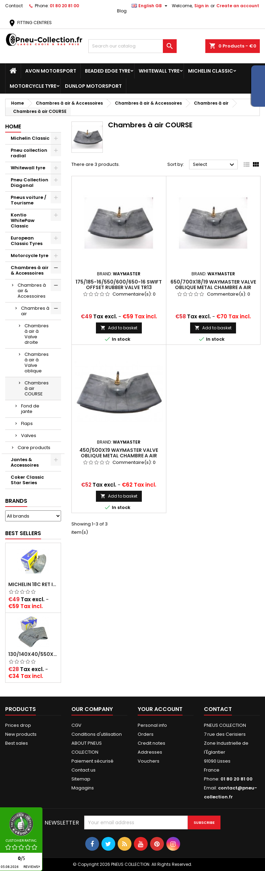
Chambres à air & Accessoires (30, 270)
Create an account (237, 6)
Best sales (16, 743)
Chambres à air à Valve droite (36, 334)
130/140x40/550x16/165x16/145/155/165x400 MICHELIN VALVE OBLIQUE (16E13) (33, 654)
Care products (34, 447)
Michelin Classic (210, 70)
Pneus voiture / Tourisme (28, 200)
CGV (76, 725)
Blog (122, 11)
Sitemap (80, 779)
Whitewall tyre (159, 70)
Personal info (152, 725)
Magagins (82, 788)
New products (21, 734)
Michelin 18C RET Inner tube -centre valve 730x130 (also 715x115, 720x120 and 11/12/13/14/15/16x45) (33, 584)
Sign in (201, 6)
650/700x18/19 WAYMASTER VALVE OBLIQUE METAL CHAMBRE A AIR (213, 284)
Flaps (27, 423)
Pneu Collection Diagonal (29, 183)
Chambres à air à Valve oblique (36, 362)
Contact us (83, 770)
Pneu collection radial (29, 153)
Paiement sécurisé (92, 761)
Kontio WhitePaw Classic (23, 220)
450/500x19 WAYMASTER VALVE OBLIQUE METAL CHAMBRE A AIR (118, 453)
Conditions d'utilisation (96, 734)
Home (13, 126)
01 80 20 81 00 (64, 6)
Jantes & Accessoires (25, 462)
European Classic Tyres (26, 241)
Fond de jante (30, 409)
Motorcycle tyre (33, 86)
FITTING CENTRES (30, 22)
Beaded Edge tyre (107, 70)
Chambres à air (35, 311)
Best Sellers (23, 533)
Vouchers (148, 761)
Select (214, 165)
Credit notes (151, 743)
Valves (28, 435)
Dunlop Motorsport (93, 86)
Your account (160, 709)
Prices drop (18, 725)
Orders (146, 734)
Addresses (150, 752)
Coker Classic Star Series (27, 480)
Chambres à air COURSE (36, 388)
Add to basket (118, 328)
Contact (14, 6)
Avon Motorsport (50, 70)
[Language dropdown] (150, 6)
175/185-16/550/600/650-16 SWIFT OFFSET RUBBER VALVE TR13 (119, 284)
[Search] (132, 46)
